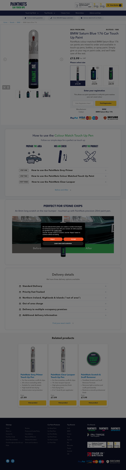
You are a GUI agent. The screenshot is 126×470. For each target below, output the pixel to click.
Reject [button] (52, 239)
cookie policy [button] (58, 230)
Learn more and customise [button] (63, 243)
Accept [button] (73, 239)
